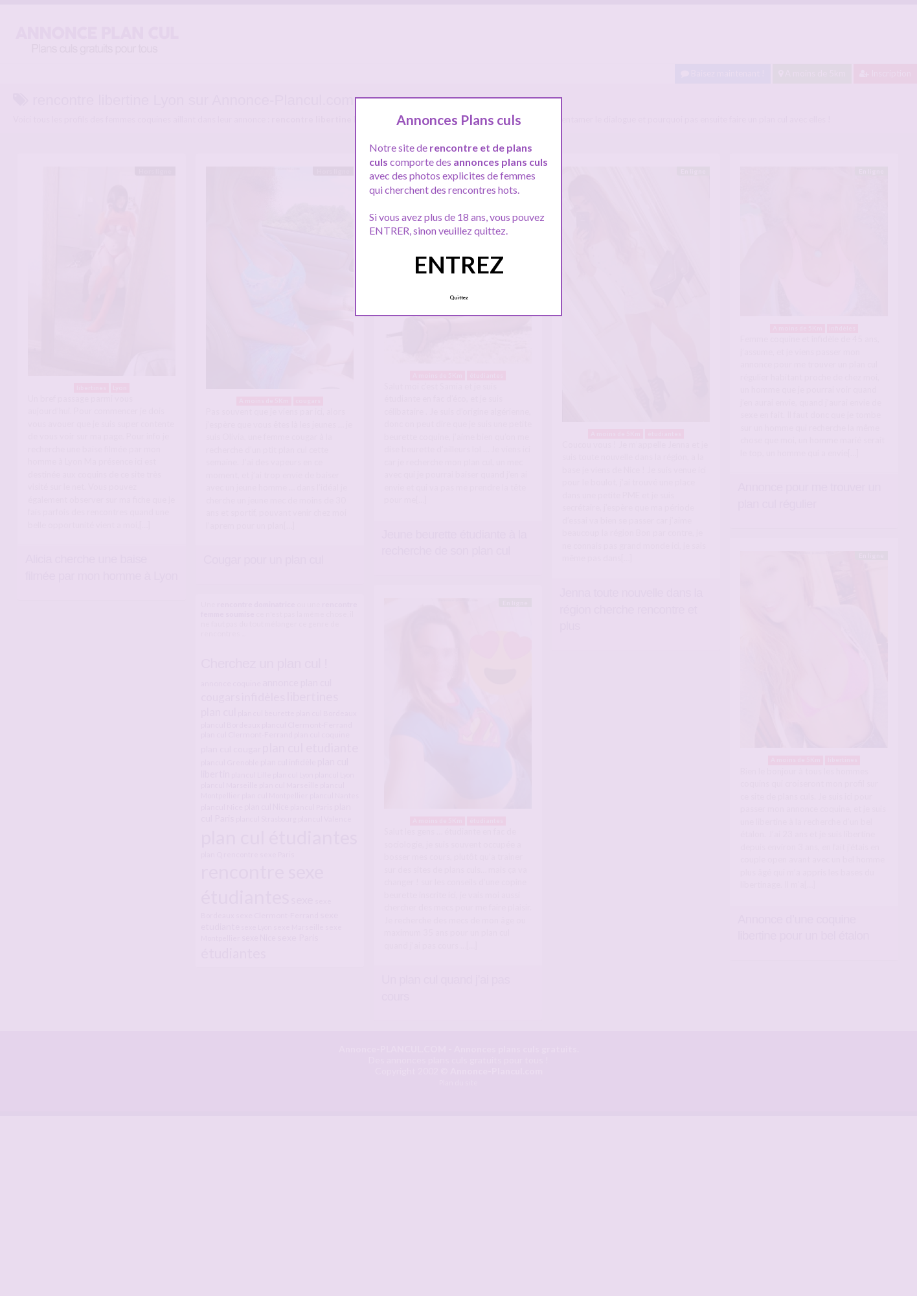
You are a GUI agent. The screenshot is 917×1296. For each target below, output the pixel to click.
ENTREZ (459, 264)
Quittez (458, 297)
